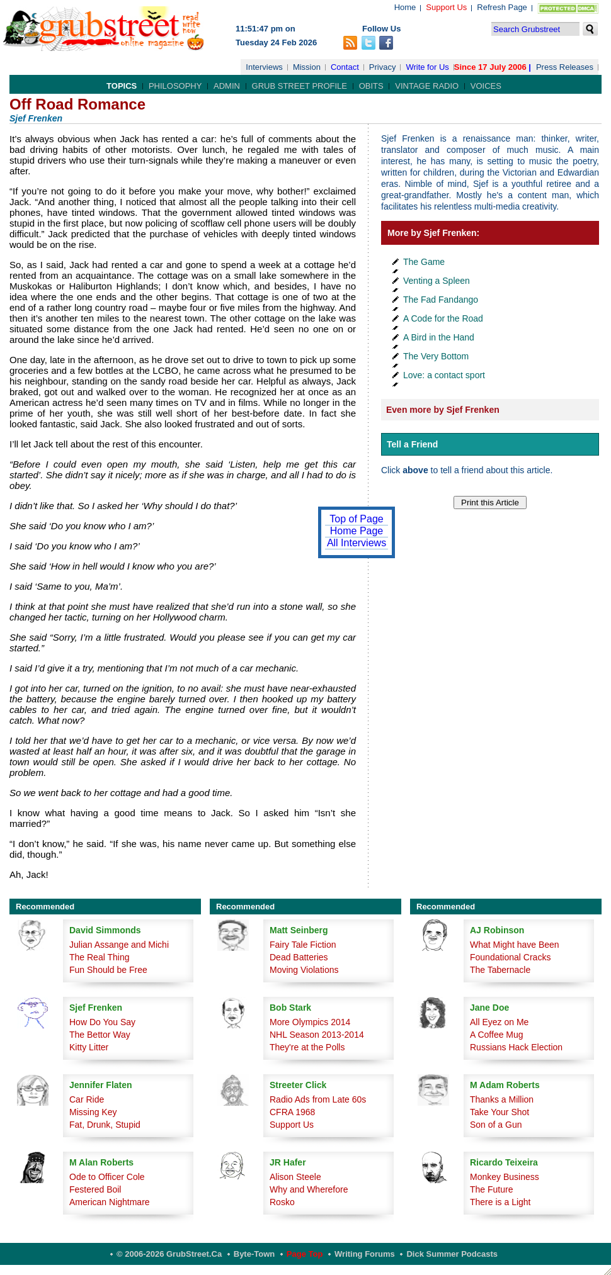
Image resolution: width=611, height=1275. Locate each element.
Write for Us (427, 67)
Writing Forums (364, 1254)
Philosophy (175, 86)
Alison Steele (295, 1177)
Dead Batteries (299, 957)
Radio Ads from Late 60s (318, 1099)
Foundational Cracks (510, 957)
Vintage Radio (427, 86)
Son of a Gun (496, 1125)
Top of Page (356, 519)
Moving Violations (304, 970)
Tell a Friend (412, 444)
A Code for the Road (443, 318)
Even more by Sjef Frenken (443, 410)
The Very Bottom (436, 356)
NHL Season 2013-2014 (317, 1035)
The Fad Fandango (440, 300)
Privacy (382, 67)
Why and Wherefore (309, 1189)
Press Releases (564, 67)
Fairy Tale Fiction (303, 945)
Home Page (357, 530)
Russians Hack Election (516, 1047)
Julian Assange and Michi (119, 945)
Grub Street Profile (299, 86)
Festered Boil (95, 1189)
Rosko (282, 1202)
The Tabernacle (500, 970)
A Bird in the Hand (438, 337)
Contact (345, 67)
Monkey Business (504, 1177)
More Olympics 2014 (310, 1022)
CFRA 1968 (292, 1112)
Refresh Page (502, 7)
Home (405, 7)
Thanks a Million (502, 1099)
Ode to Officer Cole (107, 1177)
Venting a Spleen (436, 281)
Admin (227, 86)
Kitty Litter (88, 1047)
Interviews (264, 67)
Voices (486, 86)
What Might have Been (514, 945)
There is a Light (500, 1202)
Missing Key (93, 1112)
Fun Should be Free (108, 970)
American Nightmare (109, 1202)
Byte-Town (254, 1254)
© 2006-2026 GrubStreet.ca (169, 1254)
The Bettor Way (99, 1035)
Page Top (305, 1254)
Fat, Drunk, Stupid (104, 1125)
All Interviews (356, 542)
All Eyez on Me (499, 1022)
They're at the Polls (307, 1047)
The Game (424, 262)
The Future (491, 1189)
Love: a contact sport (444, 375)
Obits (371, 86)
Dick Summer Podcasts (452, 1254)
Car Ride (86, 1099)
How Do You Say (102, 1022)
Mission (307, 67)
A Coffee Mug (496, 1035)
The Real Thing (99, 957)
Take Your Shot (499, 1112)
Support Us (446, 7)
